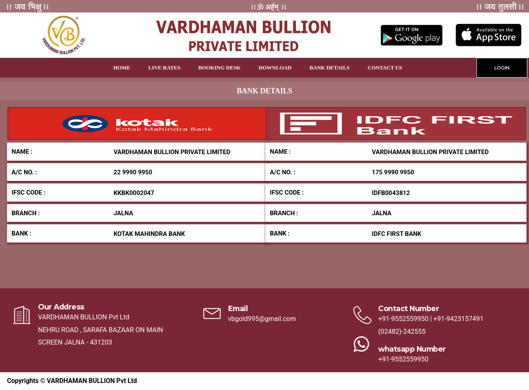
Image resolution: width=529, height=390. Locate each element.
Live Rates (164, 67)
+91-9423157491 (459, 319)
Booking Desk (219, 67)
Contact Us (384, 67)
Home (121, 67)
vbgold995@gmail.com (262, 319)
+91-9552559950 (403, 319)
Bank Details (330, 67)
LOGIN (502, 68)
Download (275, 67)
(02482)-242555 (401, 331)
